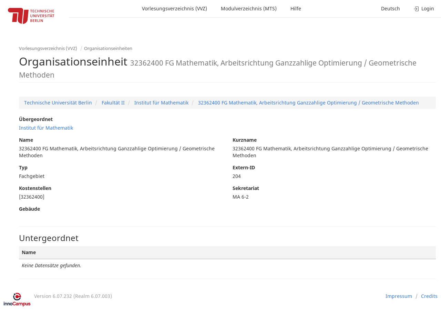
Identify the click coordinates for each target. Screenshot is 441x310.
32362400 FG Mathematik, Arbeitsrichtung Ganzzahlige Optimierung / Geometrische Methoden (308, 102)
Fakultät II (112, 102)
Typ (23, 167)
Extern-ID (244, 167)
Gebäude (29, 209)
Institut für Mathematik (160, 102)
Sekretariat (246, 188)
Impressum (399, 296)
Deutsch (390, 8)
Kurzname (245, 140)
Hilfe (295, 8)
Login (424, 8)
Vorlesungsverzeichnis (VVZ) (174, 8)
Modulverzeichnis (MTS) (249, 8)
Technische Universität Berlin (58, 102)
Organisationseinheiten (108, 48)
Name (26, 140)
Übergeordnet (36, 119)
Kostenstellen (35, 188)
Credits (429, 296)
